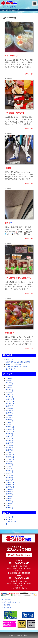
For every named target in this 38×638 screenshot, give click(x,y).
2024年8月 (9, 380)
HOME (2, 10)
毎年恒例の (9, 333)
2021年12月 (10, 454)
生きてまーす (10, 369)
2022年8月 (9, 436)
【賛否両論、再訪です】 (15, 113)
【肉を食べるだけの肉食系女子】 (18, 278)
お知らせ (9, 519)
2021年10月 (10, 459)
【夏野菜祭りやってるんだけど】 (17, 366)
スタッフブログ (11, 522)
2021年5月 (9, 471)
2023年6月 (9, 413)
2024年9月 (9, 378)
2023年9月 (9, 406)
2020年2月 (9, 505)
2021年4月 (9, 473)
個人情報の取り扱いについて (12, 602)
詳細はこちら (29, 74)
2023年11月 (10, 401)
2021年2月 (9, 478)
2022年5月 (9, 443)
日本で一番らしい (12, 56)
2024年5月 (9, 387)
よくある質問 (7, 599)
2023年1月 (9, 424)
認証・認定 (7, 605)
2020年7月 (9, 494)
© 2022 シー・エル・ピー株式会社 (19, 635)
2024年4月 (9, 390)
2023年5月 (9, 415)
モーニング (9, 359)
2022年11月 (10, 429)
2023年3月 (9, 420)
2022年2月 (9, 450)
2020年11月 (10, 485)
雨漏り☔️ (8, 223)
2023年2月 (9, 422)
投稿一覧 (8, 10)
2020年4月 (9, 501)
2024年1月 (9, 397)
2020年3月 (9, 503)
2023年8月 (9, 408)
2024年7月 (9, 383)
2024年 (14, 10)
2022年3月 (9, 447)
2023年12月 (10, 399)
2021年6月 (9, 468)
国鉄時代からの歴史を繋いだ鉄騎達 (18, 362)
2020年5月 (9, 498)
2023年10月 (10, 404)
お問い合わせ (14, 7)
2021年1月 (9, 480)
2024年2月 (9, 394)
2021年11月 (10, 457)
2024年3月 (9, 392)
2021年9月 (9, 461)
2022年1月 (9, 452)
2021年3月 (9, 475)
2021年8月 (9, 464)
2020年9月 (9, 489)
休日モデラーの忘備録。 (14, 364)
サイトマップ (7, 608)
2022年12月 (10, 427)
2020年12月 (10, 482)
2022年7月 (9, 438)
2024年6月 (9, 385)
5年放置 (8, 168)
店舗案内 (5, 7)
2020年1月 (9, 508)
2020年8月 (9, 491)
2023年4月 (9, 417)
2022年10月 (10, 431)
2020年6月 (9, 496)
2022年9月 (9, 434)
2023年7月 (9, 410)
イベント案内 (10, 517)
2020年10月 (10, 487)
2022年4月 (9, 445)
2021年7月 (9, 466)
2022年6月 (9, 441)
